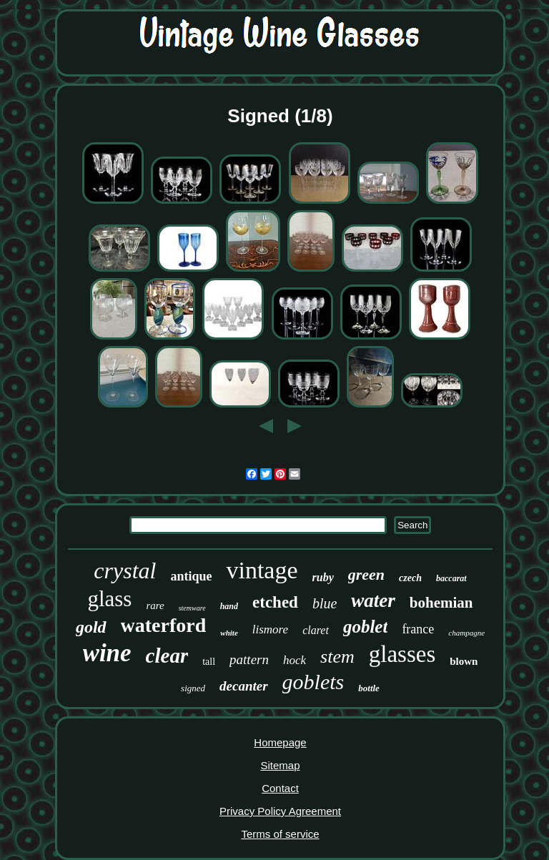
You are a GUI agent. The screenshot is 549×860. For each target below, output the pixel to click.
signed (193, 688)
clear (167, 655)
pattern (249, 659)
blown (464, 661)
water (373, 600)
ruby (323, 577)
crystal (125, 570)
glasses (402, 654)
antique (191, 576)
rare (155, 605)
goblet (365, 626)
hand (229, 606)
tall (208, 661)
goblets (313, 681)
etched (275, 602)
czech (410, 578)
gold (91, 627)
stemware (192, 608)
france (418, 629)
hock (294, 660)
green (366, 574)
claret (315, 630)
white (228, 632)
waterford (164, 625)
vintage (261, 570)
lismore (270, 629)
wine (107, 653)
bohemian (441, 602)
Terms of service (280, 834)
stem (337, 656)
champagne (466, 632)
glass (109, 598)
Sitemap (280, 765)
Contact (280, 788)
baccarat (451, 578)
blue (324, 603)
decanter (243, 685)
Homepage (280, 742)
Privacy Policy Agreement (280, 811)
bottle (369, 688)
